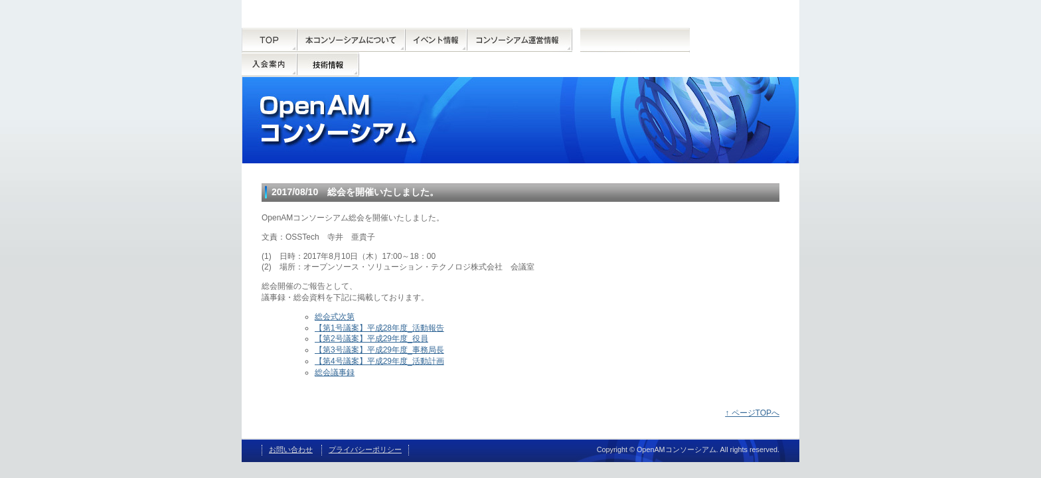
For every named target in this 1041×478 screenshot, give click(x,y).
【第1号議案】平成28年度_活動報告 (379, 328)
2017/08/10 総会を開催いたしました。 (355, 192)
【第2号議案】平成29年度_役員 (371, 338)
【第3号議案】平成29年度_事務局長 (379, 350)
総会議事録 (335, 372)
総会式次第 (335, 316)
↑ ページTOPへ (752, 413)
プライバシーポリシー (365, 449)
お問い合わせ (291, 449)
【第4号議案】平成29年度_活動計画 (379, 361)
